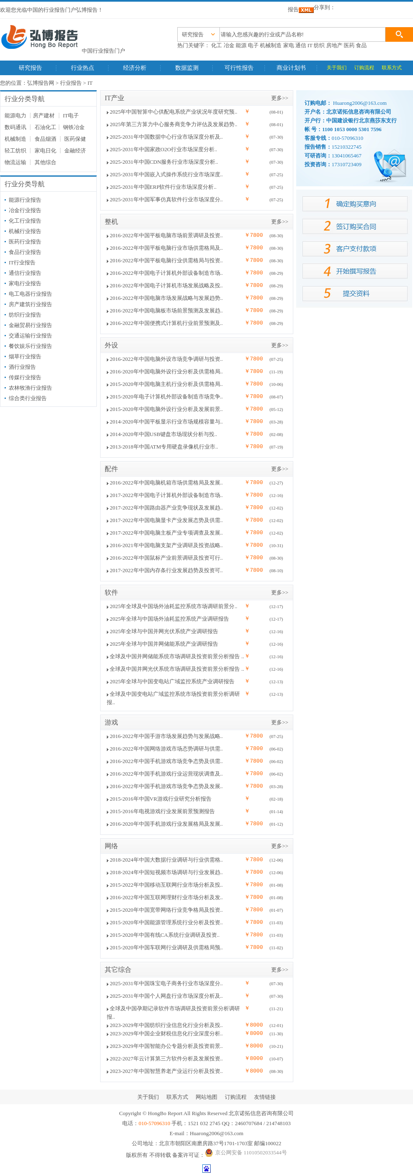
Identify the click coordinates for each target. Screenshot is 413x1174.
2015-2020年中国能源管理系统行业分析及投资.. (166, 922)
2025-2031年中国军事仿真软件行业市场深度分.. (166, 199)
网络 (111, 845)
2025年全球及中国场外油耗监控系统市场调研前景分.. (173, 606)
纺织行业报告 (25, 315)
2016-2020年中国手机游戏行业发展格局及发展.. (166, 824)
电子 (253, 45)
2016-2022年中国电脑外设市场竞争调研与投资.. (166, 359)
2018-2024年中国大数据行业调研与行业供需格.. (166, 860)
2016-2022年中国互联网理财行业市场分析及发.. (166, 897)
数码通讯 (15, 127)
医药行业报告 (25, 241)
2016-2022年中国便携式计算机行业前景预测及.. (166, 323)
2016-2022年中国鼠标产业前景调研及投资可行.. (166, 558)
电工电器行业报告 (30, 294)
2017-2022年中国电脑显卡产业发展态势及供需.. (166, 520)
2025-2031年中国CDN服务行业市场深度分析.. (164, 162)
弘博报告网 (40, 83)
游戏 (111, 722)
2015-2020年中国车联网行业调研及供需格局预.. (166, 947)
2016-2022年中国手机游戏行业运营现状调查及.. (166, 774)
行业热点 (82, 68)
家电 (288, 45)
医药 (349, 45)
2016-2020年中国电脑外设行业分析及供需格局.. (166, 371)
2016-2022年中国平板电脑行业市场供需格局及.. (166, 248)
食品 (361, 45)
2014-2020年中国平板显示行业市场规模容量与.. (166, 421)
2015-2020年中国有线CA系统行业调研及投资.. (164, 935)
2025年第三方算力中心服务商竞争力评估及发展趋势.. (173, 124)
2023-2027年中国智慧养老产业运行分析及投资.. (166, 1071)
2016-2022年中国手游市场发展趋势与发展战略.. (166, 736)
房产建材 (44, 115)
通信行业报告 (25, 273)
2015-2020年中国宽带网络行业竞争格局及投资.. (166, 910)
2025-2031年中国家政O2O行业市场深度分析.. (163, 149)
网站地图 (206, 1097)
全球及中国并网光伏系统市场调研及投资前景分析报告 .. (177, 669)
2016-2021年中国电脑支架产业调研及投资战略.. (166, 545)
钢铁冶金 (74, 127)
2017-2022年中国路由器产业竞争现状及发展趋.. (166, 508)
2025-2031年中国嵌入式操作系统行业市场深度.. (166, 174)
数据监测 (187, 68)
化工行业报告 (25, 221)
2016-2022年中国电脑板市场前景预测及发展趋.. (166, 310)
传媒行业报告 (25, 377)
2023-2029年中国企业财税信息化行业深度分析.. (166, 1033)
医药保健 (75, 139)
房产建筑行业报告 (30, 304)
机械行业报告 (25, 231)
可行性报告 (239, 68)
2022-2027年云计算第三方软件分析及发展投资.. (166, 1058)
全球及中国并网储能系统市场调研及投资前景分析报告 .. (177, 656)
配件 (111, 468)
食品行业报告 (25, 252)
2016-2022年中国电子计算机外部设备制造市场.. (166, 273)
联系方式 (392, 68)
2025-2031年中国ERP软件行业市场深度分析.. (163, 187)
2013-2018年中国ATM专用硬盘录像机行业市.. (164, 447)
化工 (216, 45)
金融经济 (75, 150)
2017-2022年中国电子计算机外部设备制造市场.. (166, 495)
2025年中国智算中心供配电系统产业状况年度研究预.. (173, 112)
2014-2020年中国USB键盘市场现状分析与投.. (163, 434)
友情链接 (265, 1097)
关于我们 (337, 68)
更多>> (279, 98)
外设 (111, 345)
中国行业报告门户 (103, 51)
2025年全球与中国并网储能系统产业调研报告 (164, 644)
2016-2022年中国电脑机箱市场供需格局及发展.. (166, 482)
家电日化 (45, 150)
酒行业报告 (22, 367)
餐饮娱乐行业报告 (30, 346)
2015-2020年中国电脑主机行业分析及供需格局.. (166, 384)
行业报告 (71, 83)
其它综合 (118, 969)
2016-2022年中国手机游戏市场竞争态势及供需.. (166, 761)
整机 (111, 221)
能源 (241, 45)
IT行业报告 (22, 262)
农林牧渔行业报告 (30, 388)
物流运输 (15, 162)
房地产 (334, 45)
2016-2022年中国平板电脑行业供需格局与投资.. (166, 260)
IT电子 (71, 115)
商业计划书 (291, 68)
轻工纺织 (15, 150)
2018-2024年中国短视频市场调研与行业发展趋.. (166, 872)
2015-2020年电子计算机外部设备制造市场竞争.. (166, 396)
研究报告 (30, 68)
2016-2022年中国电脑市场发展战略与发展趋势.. (166, 298)
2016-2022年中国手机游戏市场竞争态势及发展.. (166, 786)
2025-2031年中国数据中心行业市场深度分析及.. (166, 137)
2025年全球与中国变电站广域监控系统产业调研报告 (172, 681)
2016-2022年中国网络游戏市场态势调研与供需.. (166, 748)
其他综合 (45, 162)
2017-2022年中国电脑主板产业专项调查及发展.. (166, 533)
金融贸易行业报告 (30, 325)
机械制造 (271, 45)
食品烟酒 (45, 139)
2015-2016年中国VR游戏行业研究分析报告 (160, 799)
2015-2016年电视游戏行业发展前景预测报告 (162, 811)
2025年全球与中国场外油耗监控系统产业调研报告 (169, 619)
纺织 (319, 45)
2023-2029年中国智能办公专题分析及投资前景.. (166, 1046)
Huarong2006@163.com (217, 1133)
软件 (111, 592)
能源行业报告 (25, 200)
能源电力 (15, 115)
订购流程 (364, 68)
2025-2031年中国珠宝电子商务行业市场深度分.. (166, 983)
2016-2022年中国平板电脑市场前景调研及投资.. (166, 235)
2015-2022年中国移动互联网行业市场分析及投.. (166, 885)
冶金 (229, 45)
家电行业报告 (25, 283)
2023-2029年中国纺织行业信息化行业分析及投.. (166, 1025)
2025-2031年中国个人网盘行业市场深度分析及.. (166, 996)
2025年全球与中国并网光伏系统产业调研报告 (164, 631)
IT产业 (114, 97)
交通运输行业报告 (30, 335)
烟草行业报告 (25, 356)
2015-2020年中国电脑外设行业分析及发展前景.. (166, 409)
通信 (300, 45)
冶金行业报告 (25, 210)
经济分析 (134, 68)
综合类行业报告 (28, 398)
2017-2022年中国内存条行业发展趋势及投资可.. (166, 570)
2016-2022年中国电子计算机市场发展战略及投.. (166, 285)
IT (309, 45)
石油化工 (45, 127)
